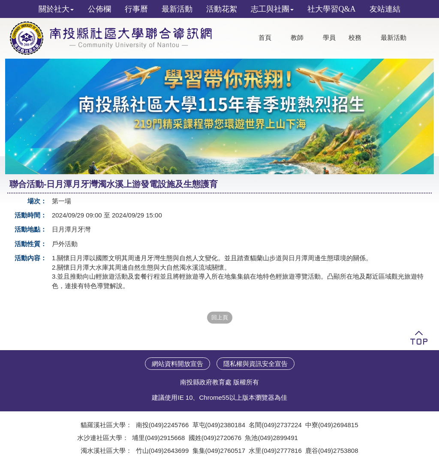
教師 (297, 37)
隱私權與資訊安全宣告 (255, 363)
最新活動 (393, 37)
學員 (329, 37)
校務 (355, 37)
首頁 (265, 37)
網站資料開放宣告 (177, 363)
